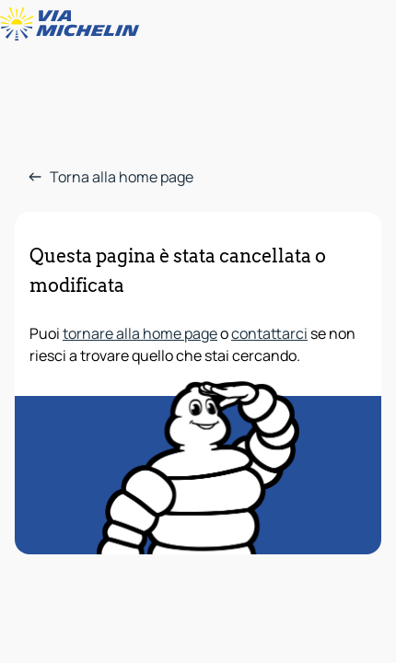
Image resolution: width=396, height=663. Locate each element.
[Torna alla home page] (73, 24)
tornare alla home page (140, 333)
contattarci (269, 333)
